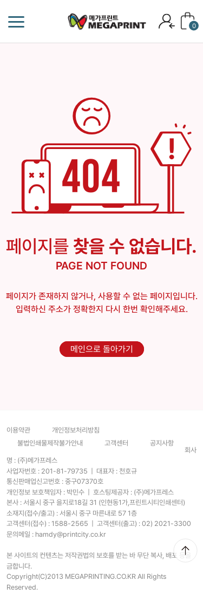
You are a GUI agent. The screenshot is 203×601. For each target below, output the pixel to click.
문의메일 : (56, 534)
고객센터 (116, 443)
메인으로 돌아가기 (101, 349)
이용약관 (18, 430)
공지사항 (162, 443)
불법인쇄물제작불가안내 (50, 443)
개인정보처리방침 (76, 430)
